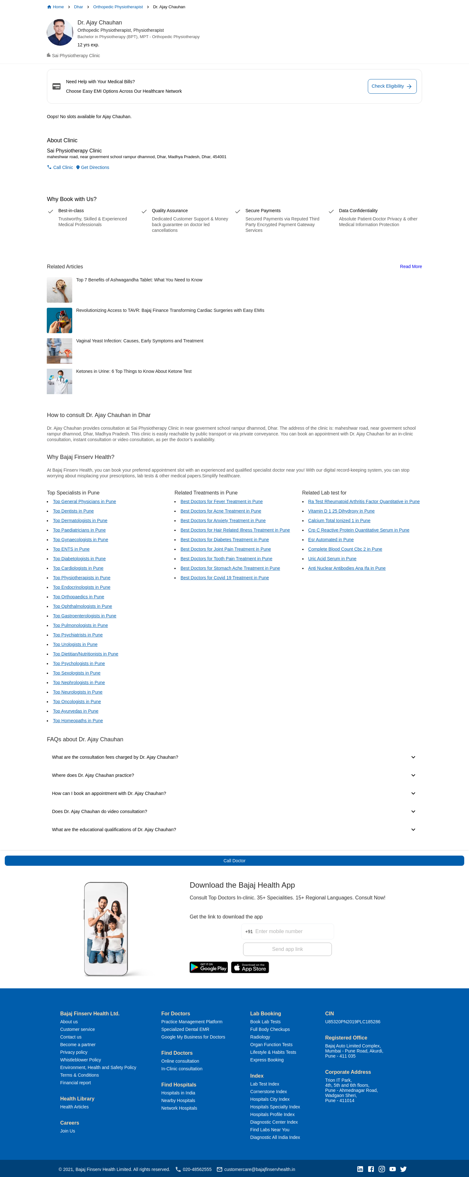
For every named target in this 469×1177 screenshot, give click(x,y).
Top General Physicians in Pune (84, 501)
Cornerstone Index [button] (268, 1089)
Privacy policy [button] (74, 1050)
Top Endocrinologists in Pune (81, 587)
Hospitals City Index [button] (270, 1097)
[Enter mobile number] (295, 925)
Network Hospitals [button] (179, 1106)
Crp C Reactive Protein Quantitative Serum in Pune (359, 530)
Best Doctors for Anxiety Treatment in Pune (223, 520)
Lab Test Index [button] (264, 1082)
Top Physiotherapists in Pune (81, 577)
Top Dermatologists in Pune (80, 520)
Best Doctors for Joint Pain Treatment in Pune (225, 549)
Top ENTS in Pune (71, 549)
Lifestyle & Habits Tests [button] (273, 1050)
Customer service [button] (77, 1027)
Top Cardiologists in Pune (78, 568)
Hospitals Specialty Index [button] (275, 1104)
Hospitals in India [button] (178, 1090)
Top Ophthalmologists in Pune (82, 606)
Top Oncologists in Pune (77, 701)
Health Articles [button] (74, 1104)
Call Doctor (234, 860)
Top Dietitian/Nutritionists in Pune (85, 653)
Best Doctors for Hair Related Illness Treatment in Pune (235, 530)
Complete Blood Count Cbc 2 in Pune (345, 549)
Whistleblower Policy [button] (80, 1057)
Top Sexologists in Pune (76, 673)
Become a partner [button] (77, 1042)
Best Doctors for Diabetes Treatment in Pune (224, 539)
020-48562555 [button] (193, 1167)
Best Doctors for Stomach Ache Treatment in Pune (230, 568)
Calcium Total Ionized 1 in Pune (339, 520)
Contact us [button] (70, 1035)
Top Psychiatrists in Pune (77, 634)
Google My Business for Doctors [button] (193, 1035)
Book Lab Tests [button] (265, 1019)
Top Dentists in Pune (73, 511)
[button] (361, 1167)
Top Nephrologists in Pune (79, 682)
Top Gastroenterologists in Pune (84, 615)
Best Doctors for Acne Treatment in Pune (220, 511)
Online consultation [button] (180, 1059)
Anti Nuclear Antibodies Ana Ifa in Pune (347, 568)
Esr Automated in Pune (331, 539)
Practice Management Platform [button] (191, 1019)
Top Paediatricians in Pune (79, 530)
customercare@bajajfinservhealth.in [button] (255, 1167)
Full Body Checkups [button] (270, 1027)
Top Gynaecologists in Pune (80, 539)
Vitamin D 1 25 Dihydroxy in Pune (341, 511)
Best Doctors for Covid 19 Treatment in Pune (224, 577)
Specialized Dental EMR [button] (185, 1027)
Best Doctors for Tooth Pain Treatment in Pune (226, 558)
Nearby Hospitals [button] (178, 1098)
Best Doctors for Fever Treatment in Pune (221, 501)
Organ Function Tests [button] (271, 1042)
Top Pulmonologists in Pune (80, 625)
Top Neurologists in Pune (77, 692)
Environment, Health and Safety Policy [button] (98, 1065)
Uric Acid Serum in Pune (332, 558)
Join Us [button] (67, 1129)
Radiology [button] (260, 1035)
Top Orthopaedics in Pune (78, 596)
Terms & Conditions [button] (79, 1073)
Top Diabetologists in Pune (79, 558)
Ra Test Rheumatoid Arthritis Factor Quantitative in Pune (364, 501)
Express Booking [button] (267, 1057)
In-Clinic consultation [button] (181, 1066)
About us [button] (69, 1019)
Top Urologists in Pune (75, 644)
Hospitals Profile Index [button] (272, 1112)
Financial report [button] (75, 1080)
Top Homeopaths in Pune (78, 720)
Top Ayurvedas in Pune (75, 711)
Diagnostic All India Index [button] (275, 1135)
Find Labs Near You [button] (270, 1127)
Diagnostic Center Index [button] (274, 1120)
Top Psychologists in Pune (79, 663)
